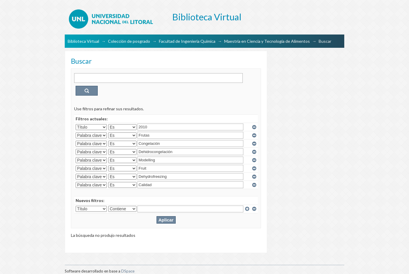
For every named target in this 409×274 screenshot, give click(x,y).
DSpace (127, 271)
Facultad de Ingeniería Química (187, 41)
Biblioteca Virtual (83, 41)
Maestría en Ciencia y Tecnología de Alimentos (267, 41)
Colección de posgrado (129, 41)
